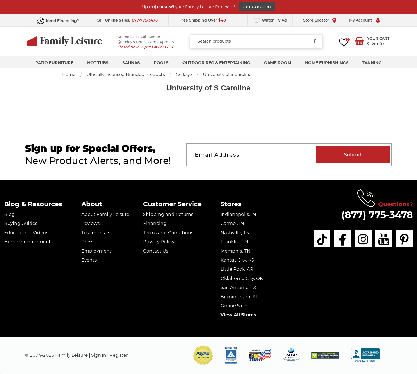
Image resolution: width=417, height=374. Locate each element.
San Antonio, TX (238, 287)
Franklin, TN (234, 241)
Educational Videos (26, 232)
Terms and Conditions (168, 232)
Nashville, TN (235, 232)
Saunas (131, 62)
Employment (96, 251)
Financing (155, 223)
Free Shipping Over (202, 20)
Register (120, 355)
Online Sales (234, 305)
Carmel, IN (232, 223)
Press (87, 241)
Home (69, 74)
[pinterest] (404, 239)
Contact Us (155, 251)
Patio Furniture (54, 62)
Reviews (90, 223)
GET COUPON (257, 6)
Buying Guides (20, 223)
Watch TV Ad (274, 20)
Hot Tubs (98, 62)
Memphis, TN (235, 251)
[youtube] (382, 239)
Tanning (372, 62)
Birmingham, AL (239, 296)
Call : (114, 20)
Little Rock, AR (236, 269)
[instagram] (361, 239)
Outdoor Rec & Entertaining (216, 62)
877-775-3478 (145, 20)
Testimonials (95, 232)
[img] (325, 355)
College (184, 74)
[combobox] (256, 41)
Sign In (99, 355)
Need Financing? (62, 20)
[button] (203, 355)
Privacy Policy (158, 241)
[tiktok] (318, 239)
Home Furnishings (327, 62)
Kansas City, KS (237, 260)
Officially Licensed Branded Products (125, 74)
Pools (161, 62)
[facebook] (339, 239)
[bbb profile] (365, 355)
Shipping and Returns (168, 214)
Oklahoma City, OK (241, 278)
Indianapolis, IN (238, 214)
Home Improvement (27, 241)
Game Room (277, 62)
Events (89, 260)
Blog (9, 214)
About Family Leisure (105, 214)
